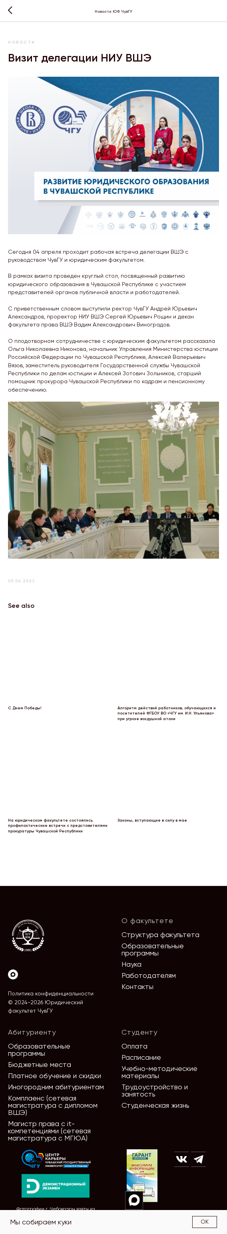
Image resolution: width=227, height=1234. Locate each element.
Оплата (134, 1046)
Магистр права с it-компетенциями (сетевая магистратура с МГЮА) (49, 1130)
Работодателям (148, 975)
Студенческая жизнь (155, 1105)
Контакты (137, 986)
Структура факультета (160, 934)
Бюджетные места (39, 1064)
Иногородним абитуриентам (56, 1087)
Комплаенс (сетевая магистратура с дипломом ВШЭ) (53, 1105)
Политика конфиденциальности (51, 993)
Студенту (139, 1032)
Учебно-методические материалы (159, 1072)
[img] (56, 1159)
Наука (131, 964)
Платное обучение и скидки (54, 1075)
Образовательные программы (152, 949)
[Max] (13, 974)
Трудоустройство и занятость (154, 1090)
